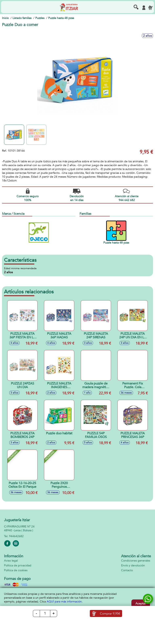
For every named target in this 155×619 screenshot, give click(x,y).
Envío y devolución (133, 565)
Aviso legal (11, 561)
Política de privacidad (17, 565)
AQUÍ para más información (64, 601)
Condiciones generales (135, 561)
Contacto (127, 570)
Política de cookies (15, 570)
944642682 (16, 536)
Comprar (110, 614)
